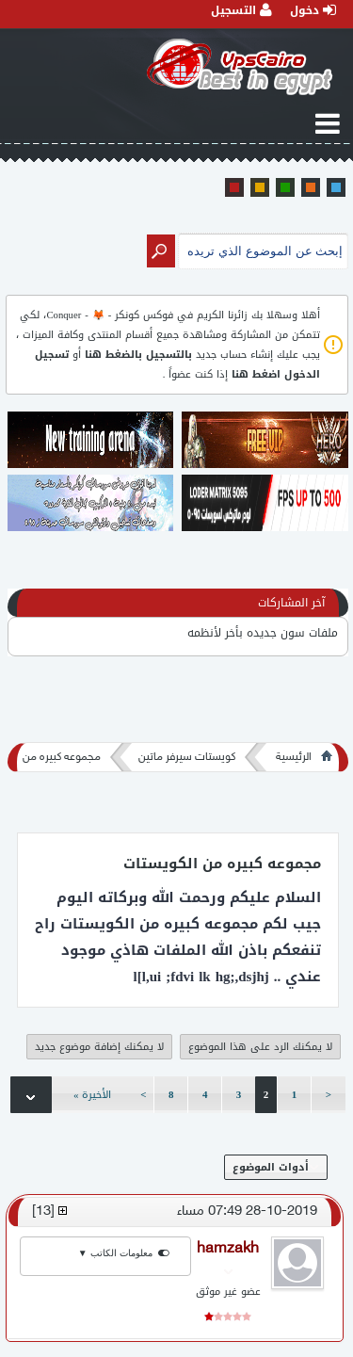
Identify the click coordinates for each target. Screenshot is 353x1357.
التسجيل (241, 10)
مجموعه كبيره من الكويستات (222, 863)
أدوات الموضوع (276, 1167)
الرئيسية (294, 757)
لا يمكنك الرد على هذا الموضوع (260, 1047)
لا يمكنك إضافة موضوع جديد (99, 1047)
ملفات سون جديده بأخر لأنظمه (262, 632)
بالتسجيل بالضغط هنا (138, 354)
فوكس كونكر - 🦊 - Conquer (109, 315)
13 (43, 1212)
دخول (313, 10)
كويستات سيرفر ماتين (186, 757)
